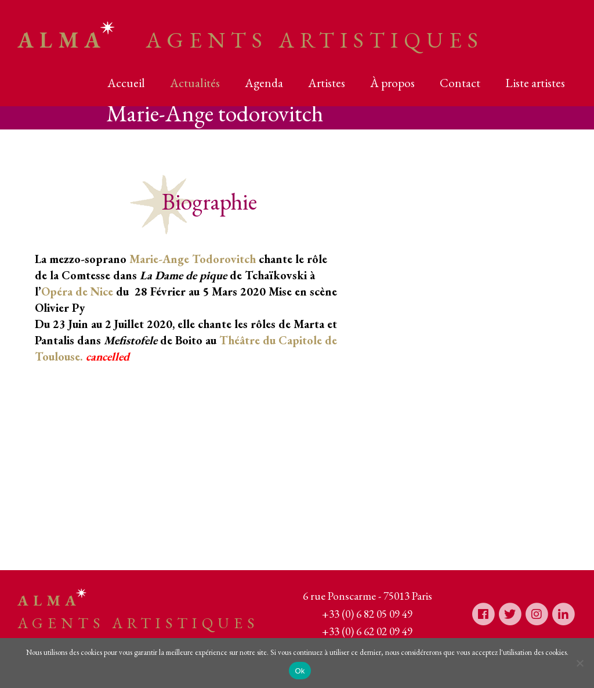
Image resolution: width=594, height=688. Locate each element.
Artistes (326, 83)
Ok (300, 671)
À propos (392, 83)
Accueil (126, 83)
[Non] (579, 663)
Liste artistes (535, 83)
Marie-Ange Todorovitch (192, 258)
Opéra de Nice (77, 291)
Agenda (264, 83)
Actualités (195, 83)
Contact (460, 83)
